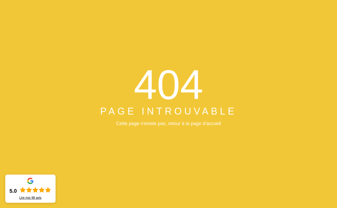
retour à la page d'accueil (194, 123)
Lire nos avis (30, 198)
